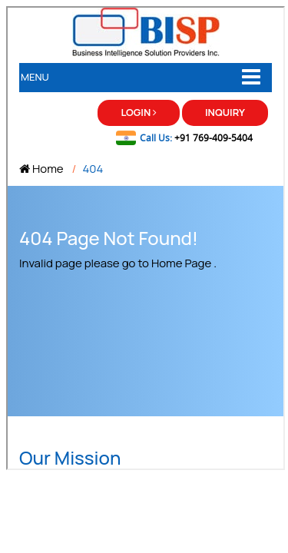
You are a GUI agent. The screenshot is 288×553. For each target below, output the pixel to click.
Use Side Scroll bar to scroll (215, 44)
